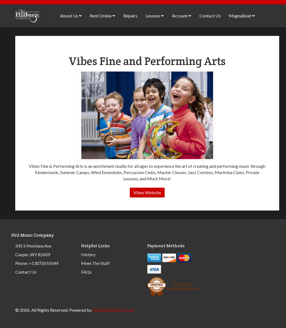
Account (181, 15)
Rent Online (102, 15)
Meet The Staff (95, 263)
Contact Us (210, 15)
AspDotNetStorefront (113, 309)
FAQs (86, 271)
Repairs (130, 15)
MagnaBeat (242, 15)
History (88, 254)
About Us (71, 15)
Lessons (155, 15)
